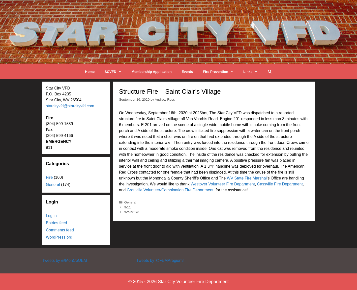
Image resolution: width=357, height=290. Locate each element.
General (130, 202)
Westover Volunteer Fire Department (223, 184)
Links (253, 71)
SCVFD (116, 71)
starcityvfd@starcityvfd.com (70, 106)
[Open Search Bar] (270, 71)
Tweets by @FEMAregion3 (160, 260)
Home (90, 72)
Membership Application (151, 72)
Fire (49, 177)
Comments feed (60, 230)
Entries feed (56, 223)
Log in (51, 216)
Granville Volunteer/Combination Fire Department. (170, 190)
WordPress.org (59, 237)
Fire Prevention (220, 71)
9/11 (127, 207)
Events (187, 72)
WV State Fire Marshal (247, 178)
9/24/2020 (131, 212)
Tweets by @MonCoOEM (64, 260)
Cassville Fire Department (280, 184)
